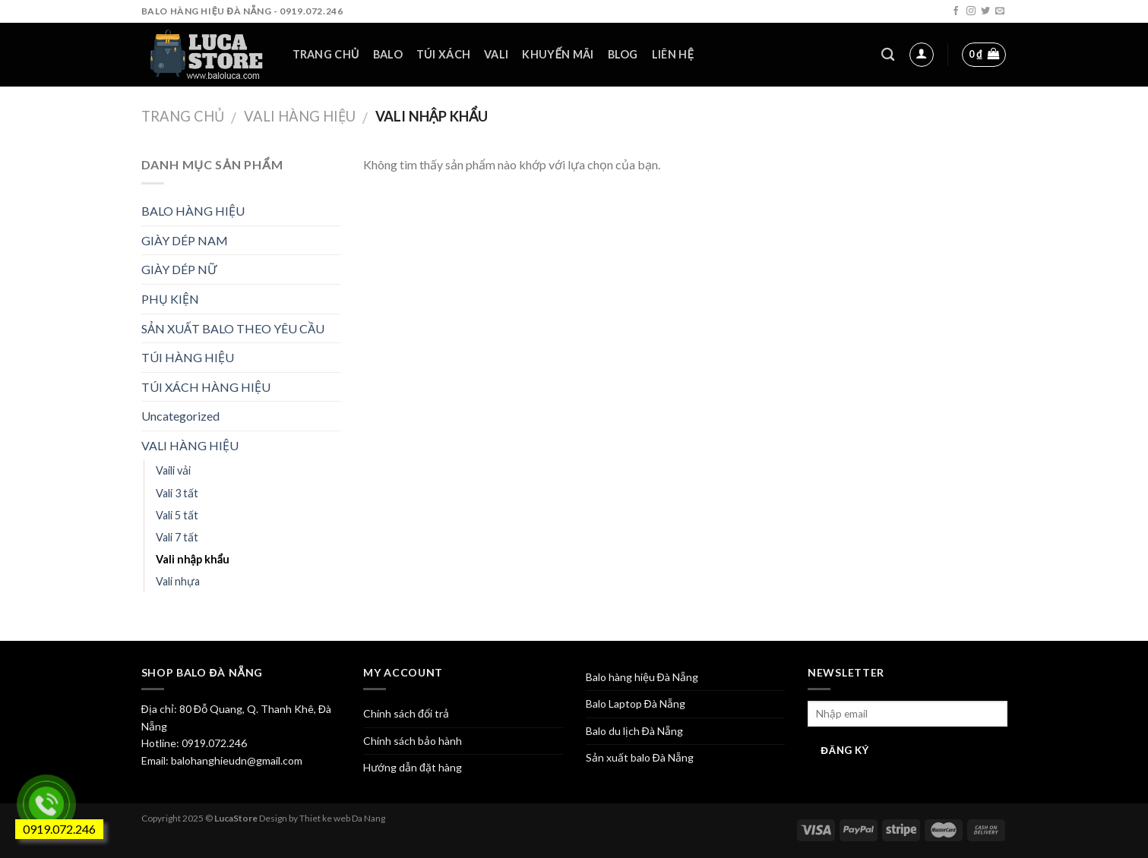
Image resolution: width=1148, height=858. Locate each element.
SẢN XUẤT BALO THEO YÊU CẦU (232, 328)
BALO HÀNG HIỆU (193, 210)
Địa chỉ (157, 708)
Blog (623, 54)
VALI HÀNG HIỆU (300, 116)
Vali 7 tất (177, 537)
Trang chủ (326, 54)
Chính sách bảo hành (412, 740)
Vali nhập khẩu (192, 559)
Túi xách (443, 54)
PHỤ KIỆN (170, 299)
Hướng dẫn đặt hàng (412, 767)
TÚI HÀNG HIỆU (187, 357)
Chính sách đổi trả (406, 713)
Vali (496, 54)
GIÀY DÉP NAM (184, 240)
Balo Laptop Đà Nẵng (635, 703)
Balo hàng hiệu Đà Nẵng (642, 676)
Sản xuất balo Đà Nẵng (640, 757)
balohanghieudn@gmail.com (235, 760)
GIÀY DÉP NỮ (179, 269)
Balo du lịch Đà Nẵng (634, 730)
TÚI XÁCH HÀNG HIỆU (205, 387)
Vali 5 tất (177, 515)
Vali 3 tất (177, 493)
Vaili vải (173, 470)
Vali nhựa (178, 581)
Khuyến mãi (557, 54)
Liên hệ (673, 54)
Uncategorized (180, 415)
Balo (388, 54)
